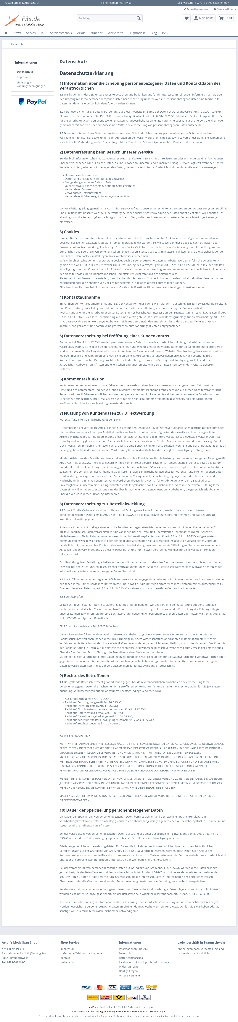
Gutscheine (67, 962)
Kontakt (65, 958)
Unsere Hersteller (130, 975)
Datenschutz (25, 71)
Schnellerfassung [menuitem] (195, 9)
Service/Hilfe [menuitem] (224, 9)
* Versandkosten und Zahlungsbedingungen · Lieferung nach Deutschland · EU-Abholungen (119, 1011)
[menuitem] (110, 18)
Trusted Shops (92, 1007)
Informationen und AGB (134, 949)
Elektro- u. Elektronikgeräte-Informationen (145, 962)
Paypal (150, 1007)
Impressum (24, 77)
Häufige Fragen (128, 971)
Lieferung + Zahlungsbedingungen (31, 84)
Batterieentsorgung (131, 958)
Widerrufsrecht (128, 966)
